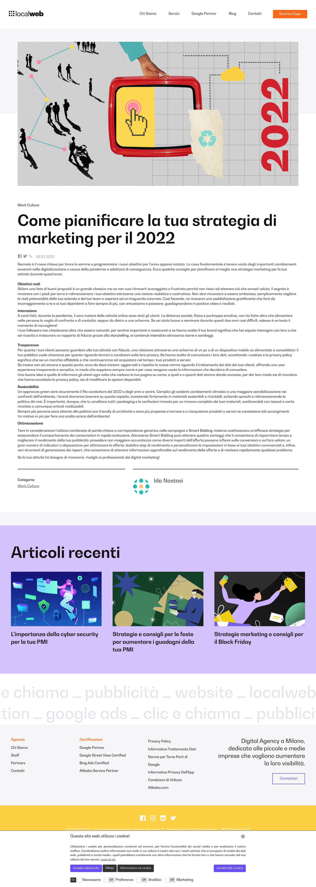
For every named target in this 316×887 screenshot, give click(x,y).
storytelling (119, 335)
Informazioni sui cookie (135, 868)
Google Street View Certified (102, 755)
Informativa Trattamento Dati (172, 749)
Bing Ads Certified (94, 763)
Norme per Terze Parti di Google (168, 761)
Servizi (173, 14)
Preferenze (124, 880)
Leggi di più (108, 859)
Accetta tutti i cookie (230, 868)
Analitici (155, 880)
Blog (232, 14)
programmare (105, 264)
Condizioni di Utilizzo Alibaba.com (165, 784)
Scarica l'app (290, 14)
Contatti (254, 14)
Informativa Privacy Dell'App (171, 772)
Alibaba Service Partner (98, 771)
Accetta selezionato (86, 868)
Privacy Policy (159, 741)
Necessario (91, 880)
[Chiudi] (243, 836)
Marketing (184, 880)
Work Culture (28, 205)
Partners (18, 763)
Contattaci (289, 778)
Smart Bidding (200, 431)
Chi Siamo (148, 14)
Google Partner (204, 14)
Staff (15, 755)
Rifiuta (110, 868)
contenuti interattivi (150, 335)
